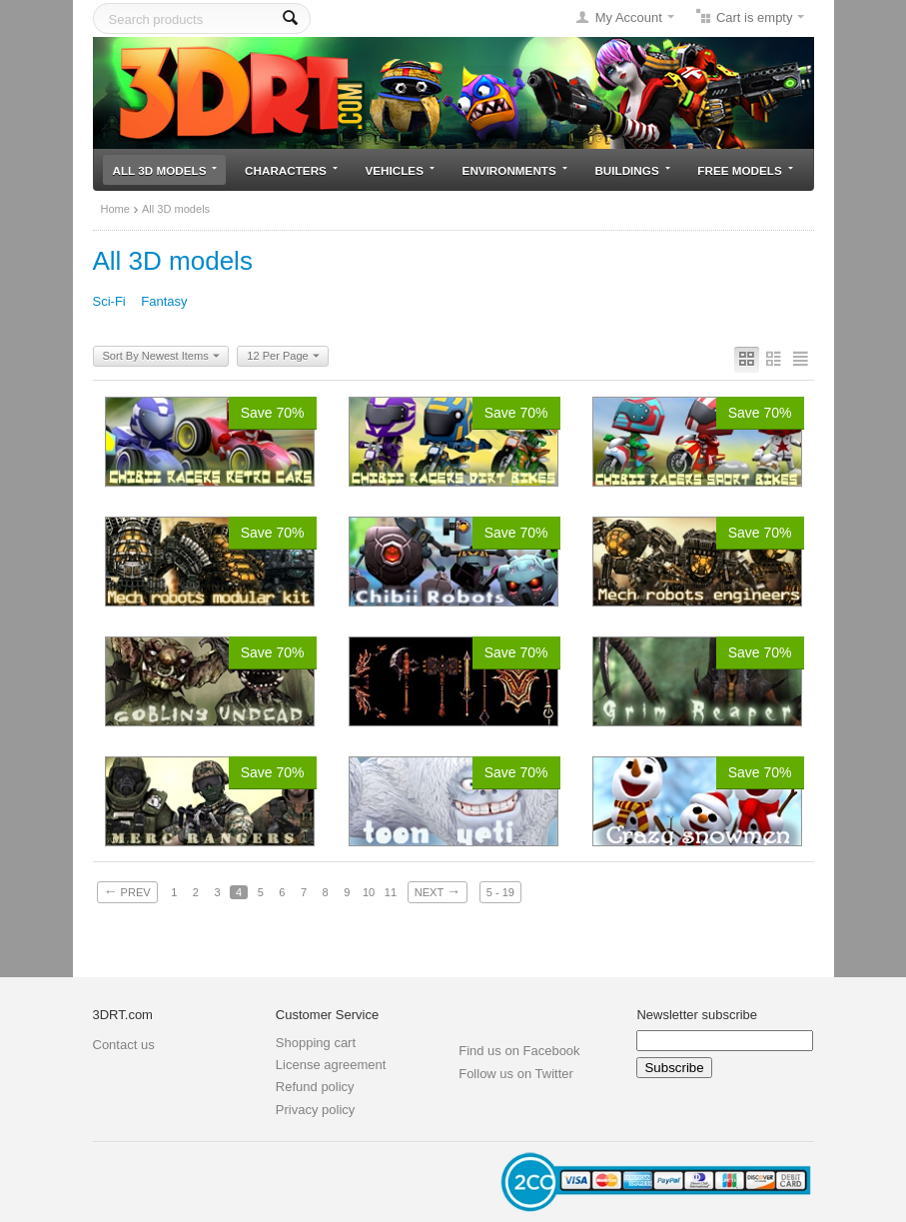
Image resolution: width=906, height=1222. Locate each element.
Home (115, 209)
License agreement (331, 1064)
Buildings (631, 170)
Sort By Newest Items (161, 357)
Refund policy (315, 1086)
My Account (628, 17)
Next (437, 891)
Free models (744, 170)
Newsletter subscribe (696, 1014)
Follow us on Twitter (515, 1073)
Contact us (124, 1044)
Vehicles (400, 170)
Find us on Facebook (518, 1050)
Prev (127, 891)
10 (369, 892)
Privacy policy (315, 1109)
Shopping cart (316, 1042)
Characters (291, 170)
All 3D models (165, 170)
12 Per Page (283, 357)
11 (391, 892)
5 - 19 (500, 892)
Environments (514, 170)
